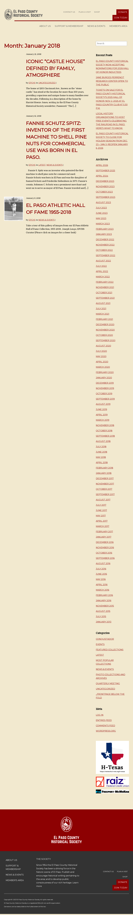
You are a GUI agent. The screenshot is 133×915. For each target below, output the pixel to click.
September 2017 (105, 494)
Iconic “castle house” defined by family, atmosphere (55, 68)
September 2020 (105, 340)
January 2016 (103, 600)
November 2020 (105, 330)
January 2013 (103, 622)
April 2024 (102, 176)
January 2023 (104, 234)
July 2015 (101, 616)
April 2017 (102, 521)
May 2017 (101, 515)
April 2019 (102, 415)
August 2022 (103, 261)
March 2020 (103, 367)
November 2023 (105, 186)
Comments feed (105, 725)
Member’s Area (118, 26)
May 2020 (101, 356)
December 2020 (105, 324)
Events (100, 644)
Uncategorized (47, 83)
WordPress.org (106, 731)
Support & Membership (69, 26)
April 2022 (102, 271)
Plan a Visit (85, 12)
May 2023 (101, 218)
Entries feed (104, 720)
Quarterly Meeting (108, 683)
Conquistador (105, 639)
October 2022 (104, 250)
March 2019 (102, 420)
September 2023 (105, 197)
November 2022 (105, 245)
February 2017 (104, 531)
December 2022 (105, 239)
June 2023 (102, 213)
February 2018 (104, 468)
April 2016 (101, 584)
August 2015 (103, 611)
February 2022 (105, 282)
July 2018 (101, 446)
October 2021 (104, 292)
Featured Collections (109, 649)
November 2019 (105, 388)
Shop (97, 12)
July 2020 (101, 351)
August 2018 (103, 441)
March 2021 (102, 314)
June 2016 (101, 574)
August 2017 (103, 500)
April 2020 (102, 362)
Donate (122, 12)
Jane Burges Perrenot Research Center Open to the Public (112, 81)
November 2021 (105, 287)
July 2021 (101, 308)
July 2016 (101, 569)
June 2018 (101, 452)
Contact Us (69, 12)
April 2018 (102, 462)
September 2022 (105, 255)
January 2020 (104, 377)
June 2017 (101, 510)
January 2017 (103, 537)
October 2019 (104, 393)
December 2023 (105, 181)
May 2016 (101, 579)
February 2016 (104, 595)
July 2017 (101, 505)
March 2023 (103, 223)
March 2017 (102, 526)
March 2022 (103, 276)
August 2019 (103, 404)
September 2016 (105, 558)
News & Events (96, 26)
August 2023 (103, 202)
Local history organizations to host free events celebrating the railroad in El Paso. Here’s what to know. (111, 120)
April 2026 (102, 165)
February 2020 (105, 372)
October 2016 (104, 553)
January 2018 (103, 473)
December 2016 (105, 542)
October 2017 (104, 489)
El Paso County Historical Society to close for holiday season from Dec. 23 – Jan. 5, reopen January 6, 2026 (112, 140)
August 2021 (103, 303)
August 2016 (103, 563)
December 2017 (105, 478)
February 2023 (105, 229)
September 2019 (105, 399)
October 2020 (104, 335)
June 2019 (101, 409)
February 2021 (104, 319)
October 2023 (104, 192)
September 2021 (105, 298)
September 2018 (105, 436)
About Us (45, 26)
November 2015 (105, 606)
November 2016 (105, 547)
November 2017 (105, 484)
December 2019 (105, 383)
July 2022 (101, 266)
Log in (99, 715)
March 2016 (102, 590)
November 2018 (105, 425)
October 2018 (104, 430)
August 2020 (103, 346)
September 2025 (105, 170)
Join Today (120, 17)
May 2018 (101, 457)
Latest (42, 165)
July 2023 (101, 208)
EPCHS (32, 83)
